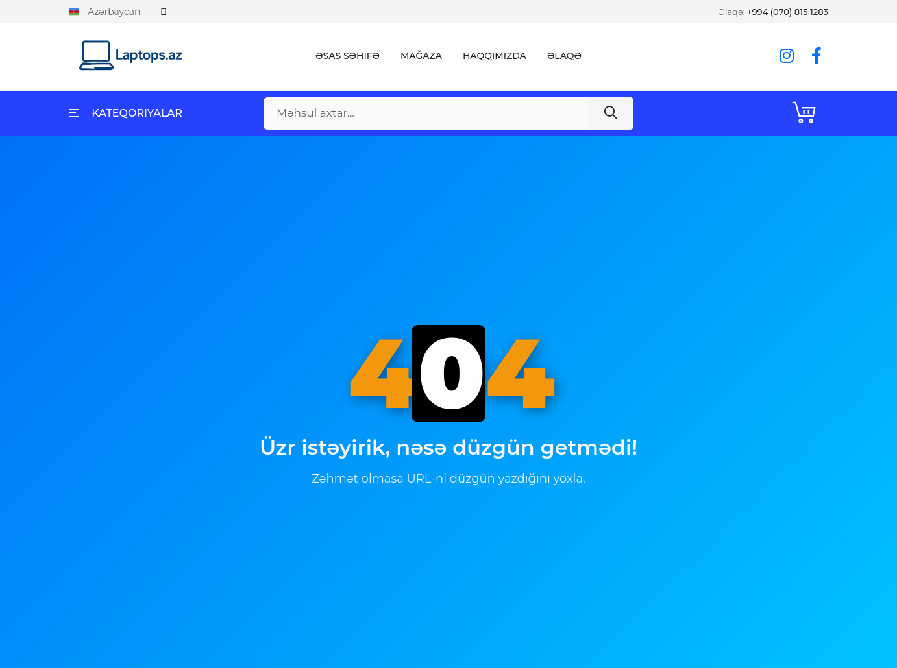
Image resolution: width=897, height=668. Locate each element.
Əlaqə (564, 56)
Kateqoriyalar (125, 113)
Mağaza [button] (421, 56)
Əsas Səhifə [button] (347, 56)
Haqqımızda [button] (494, 56)
